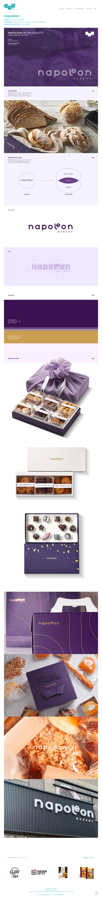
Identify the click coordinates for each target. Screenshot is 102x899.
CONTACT (89, 9)
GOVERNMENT (79, 9)
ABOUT (62, 9)
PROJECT (69, 9)
